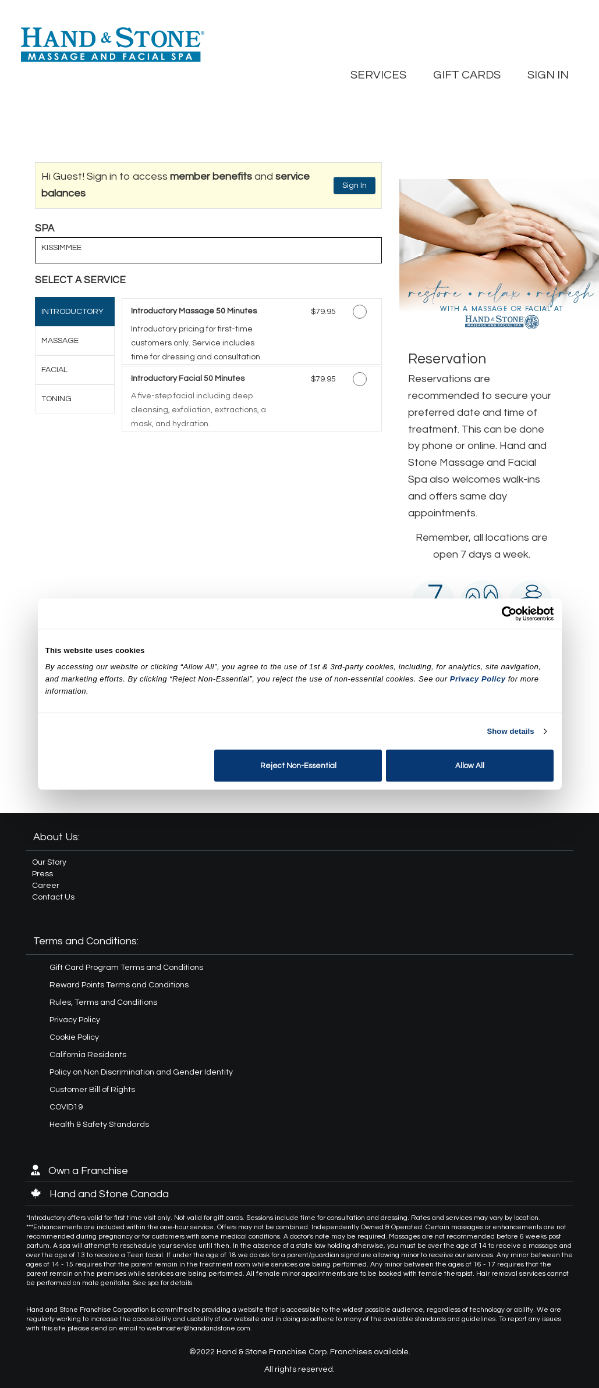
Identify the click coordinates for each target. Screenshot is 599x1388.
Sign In (354, 185)
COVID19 (66, 1107)
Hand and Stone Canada (100, 1194)
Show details (510, 731)
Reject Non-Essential (298, 766)
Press (42, 874)
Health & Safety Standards (99, 1125)
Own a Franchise (79, 1170)
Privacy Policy (74, 1020)
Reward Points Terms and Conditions (119, 985)
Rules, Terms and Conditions (103, 1002)
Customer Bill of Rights (92, 1090)
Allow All (469, 766)
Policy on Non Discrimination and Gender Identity (141, 1072)
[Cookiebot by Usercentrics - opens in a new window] (503, 613)
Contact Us (53, 897)
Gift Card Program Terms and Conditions (126, 968)
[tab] (75, 311)
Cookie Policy (74, 1037)
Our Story (49, 862)
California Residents (87, 1055)
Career (45, 886)
